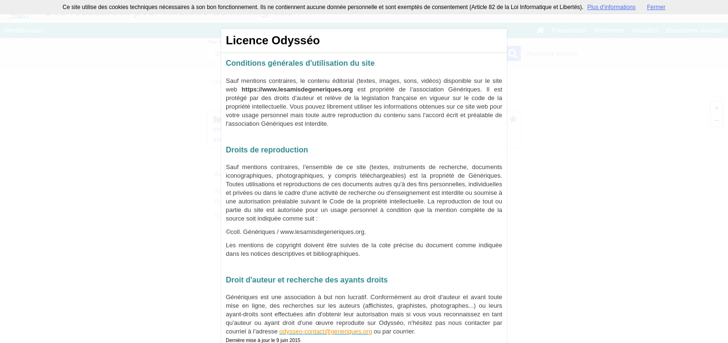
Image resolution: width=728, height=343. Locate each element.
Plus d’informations (611, 7)
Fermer (656, 7)
